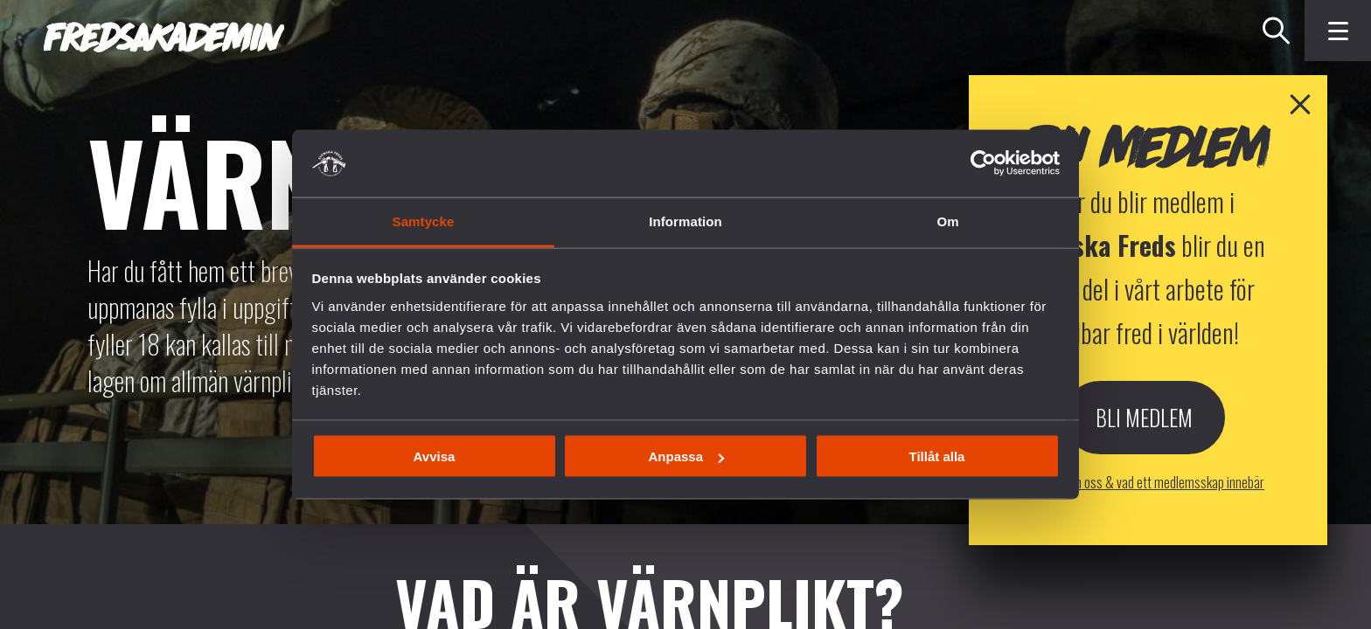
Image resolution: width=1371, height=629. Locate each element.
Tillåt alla (937, 456)
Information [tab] (685, 220)
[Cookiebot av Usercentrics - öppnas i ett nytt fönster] (983, 163)
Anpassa (686, 456)
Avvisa (435, 456)
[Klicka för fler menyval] (1338, 30)
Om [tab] (947, 220)
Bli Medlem (1144, 501)
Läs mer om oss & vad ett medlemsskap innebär (1143, 566)
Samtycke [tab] (424, 220)
